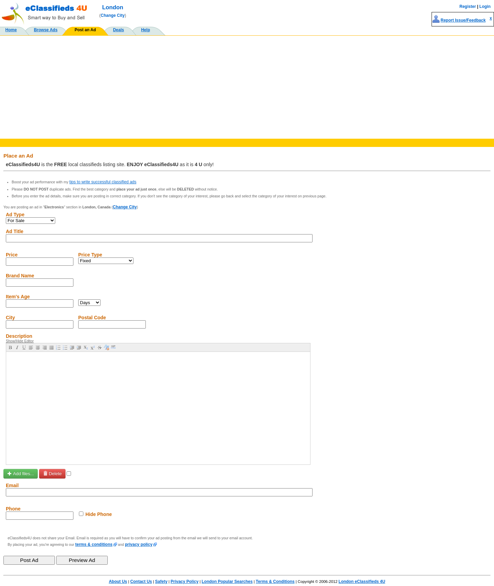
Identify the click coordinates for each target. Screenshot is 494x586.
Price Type (90, 254)
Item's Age (18, 296)
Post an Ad (85, 29)
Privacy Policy (184, 581)
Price (11, 254)
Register (467, 6)
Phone (13, 509)
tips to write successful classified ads (102, 182)
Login (485, 6)
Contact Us (141, 581)
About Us (118, 581)
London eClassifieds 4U (362, 581)
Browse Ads (46, 29)
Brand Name (20, 275)
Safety (161, 581)
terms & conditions (94, 544)
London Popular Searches (227, 581)
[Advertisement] (247, 87)
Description (19, 336)
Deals (118, 29)
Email (12, 485)
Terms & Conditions (275, 581)
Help (145, 29)
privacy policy (138, 544)
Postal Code (92, 317)
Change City (113, 15)
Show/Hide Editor (20, 341)
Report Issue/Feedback (462, 20)
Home (11, 29)
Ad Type (15, 214)
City (10, 317)
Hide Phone (98, 514)
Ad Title (14, 231)
